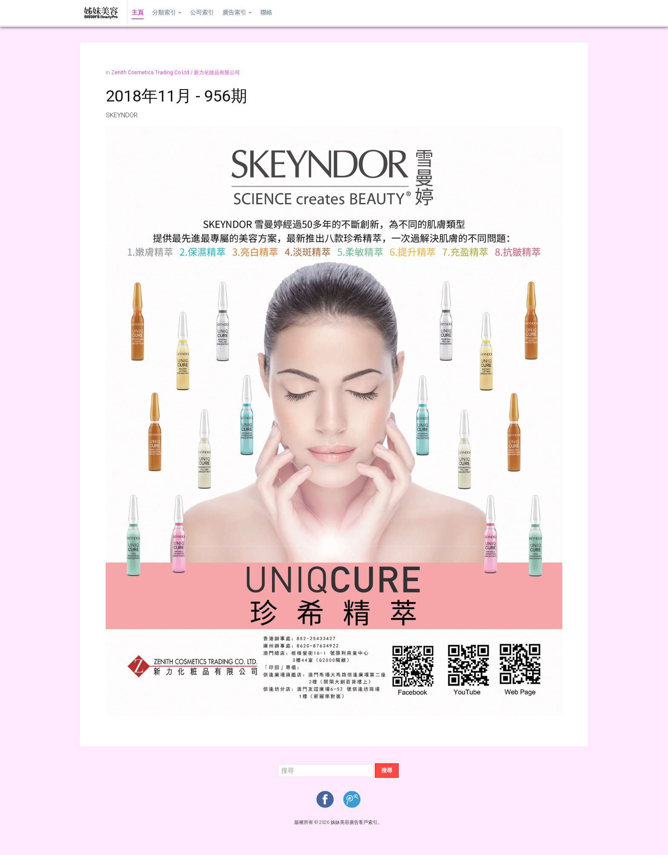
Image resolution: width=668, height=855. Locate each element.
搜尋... (278, 763)
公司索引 (202, 12)
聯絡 (266, 12)
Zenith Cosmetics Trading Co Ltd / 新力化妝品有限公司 (175, 72)
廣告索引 (237, 12)
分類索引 (166, 12)
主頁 (138, 12)
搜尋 (386, 770)
